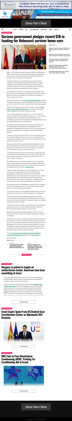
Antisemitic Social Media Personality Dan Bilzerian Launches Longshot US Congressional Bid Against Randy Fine (58, 67)
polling (6, 291)
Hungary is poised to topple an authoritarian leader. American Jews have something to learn (59, 49)
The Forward (36, 234)
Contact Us (56, 29)
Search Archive (44, 29)
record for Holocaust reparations (31, 100)
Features (15, 29)
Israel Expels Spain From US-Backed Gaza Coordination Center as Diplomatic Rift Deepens (59, 60)
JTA (8, 72)
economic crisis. (29, 167)
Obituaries (21, 29)
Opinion (50, 29)
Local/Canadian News (34, 29)
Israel (26, 29)
